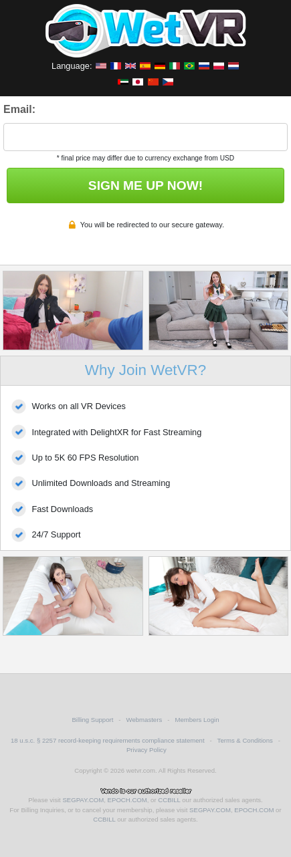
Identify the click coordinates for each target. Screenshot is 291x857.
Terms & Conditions (245, 740)
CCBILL (169, 800)
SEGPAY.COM (83, 800)
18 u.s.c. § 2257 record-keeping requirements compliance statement (108, 740)
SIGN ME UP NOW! (145, 185)
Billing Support (92, 719)
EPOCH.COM (127, 800)
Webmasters (144, 719)
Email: (19, 109)
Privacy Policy (146, 749)
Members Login (197, 719)
